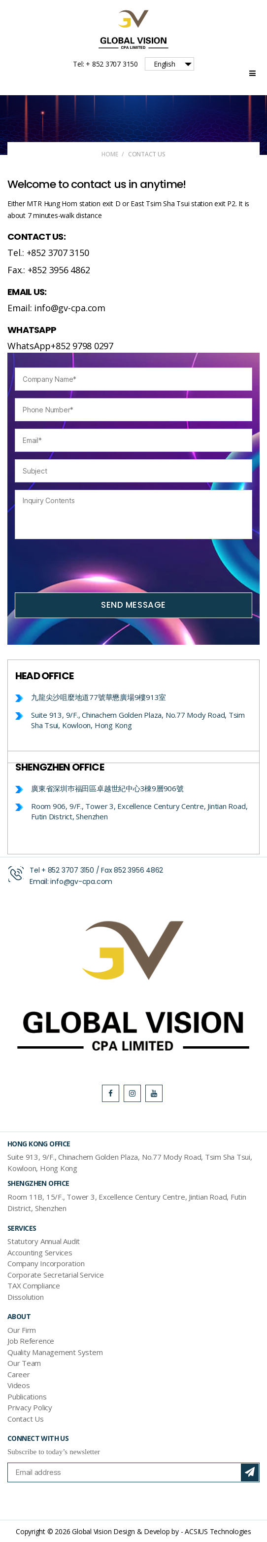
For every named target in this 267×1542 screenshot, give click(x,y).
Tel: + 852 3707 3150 (105, 64)
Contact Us (25, 1419)
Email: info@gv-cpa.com (56, 308)
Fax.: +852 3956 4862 (48, 270)
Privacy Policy (29, 1407)
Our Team (24, 1363)
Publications (26, 1396)
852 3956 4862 (138, 870)
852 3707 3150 (71, 870)
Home (109, 154)
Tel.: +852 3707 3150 (48, 252)
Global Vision (91, 1531)
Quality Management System (54, 1352)
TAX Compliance (33, 1285)
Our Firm (21, 1330)
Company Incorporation (45, 1263)
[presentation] (90, 566)
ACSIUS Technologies (218, 1531)
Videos (18, 1385)
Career (18, 1374)
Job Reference (30, 1341)
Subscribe (250, 1472)
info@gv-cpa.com (81, 881)
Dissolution (25, 1297)
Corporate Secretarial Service (55, 1275)
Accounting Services (39, 1252)
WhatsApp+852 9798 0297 (60, 346)
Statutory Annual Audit (43, 1241)
